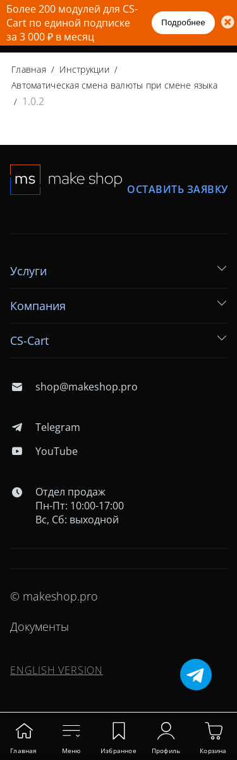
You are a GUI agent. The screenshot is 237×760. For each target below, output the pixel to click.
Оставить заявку (177, 189)
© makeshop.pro (54, 596)
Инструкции (84, 69)
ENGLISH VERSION (56, 670)
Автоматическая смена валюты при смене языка (114, 85)
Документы (39, 626)
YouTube (44, 451)
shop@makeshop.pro (74, 387)
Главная (28, 69)
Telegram (45, 427)
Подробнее (183, 22)
